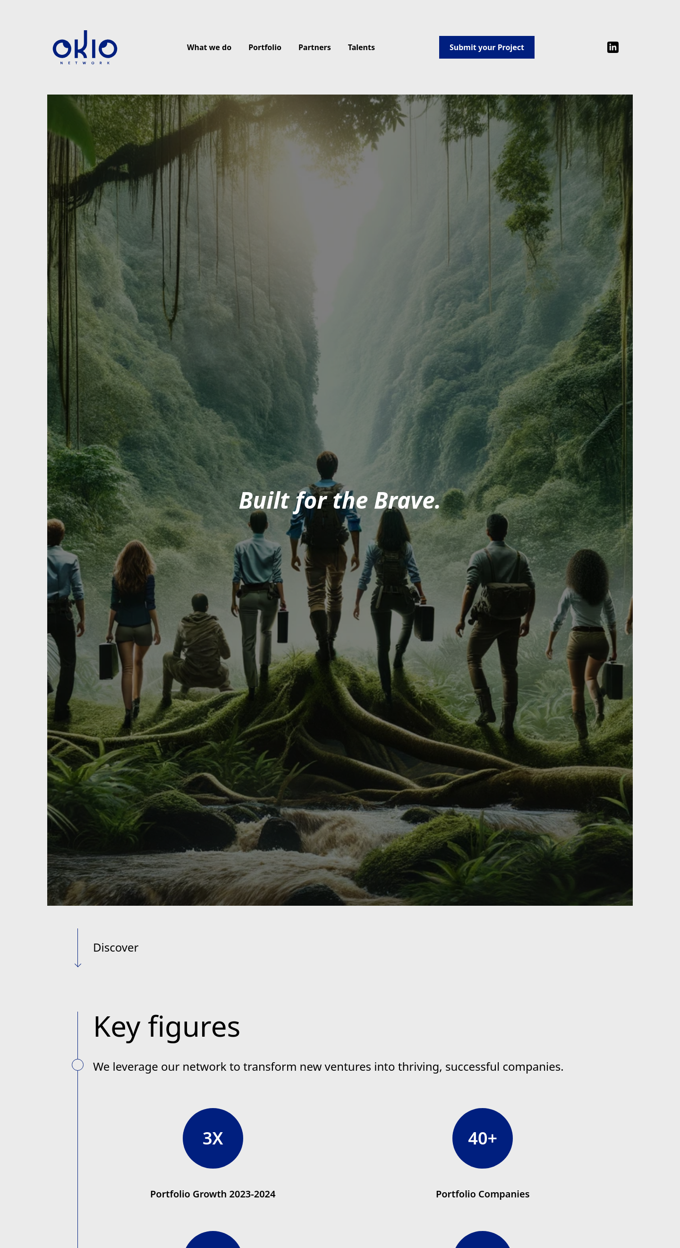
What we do (209, 47)
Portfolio (264, 47)
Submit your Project (487, 47)
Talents (361, 47)
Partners (314, 47)
